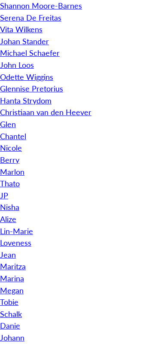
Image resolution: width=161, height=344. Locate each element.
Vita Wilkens (21, 29)
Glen (8, 124)
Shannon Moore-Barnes (41, 5)
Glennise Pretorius (31, 88)
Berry (9, 159)
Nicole (11, 147)
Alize (8, 219)
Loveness (15, 242)
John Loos (17, 65)
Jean (8, 254)
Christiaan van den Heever (45, 112)
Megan (12, 290)
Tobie (9, 302)
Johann (12, 337)
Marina (12, 278)
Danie (10, 325)
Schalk (11, 314)
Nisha (9, 207)
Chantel (13, 136)
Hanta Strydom (26, 100)
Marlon (12, 172)
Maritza (13, 266)
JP (4, 195)
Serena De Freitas (30, 17)
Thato (10, 183)
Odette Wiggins (26, 77)
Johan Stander (24, 41)
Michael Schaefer (30, 53)
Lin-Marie (16, 231)
